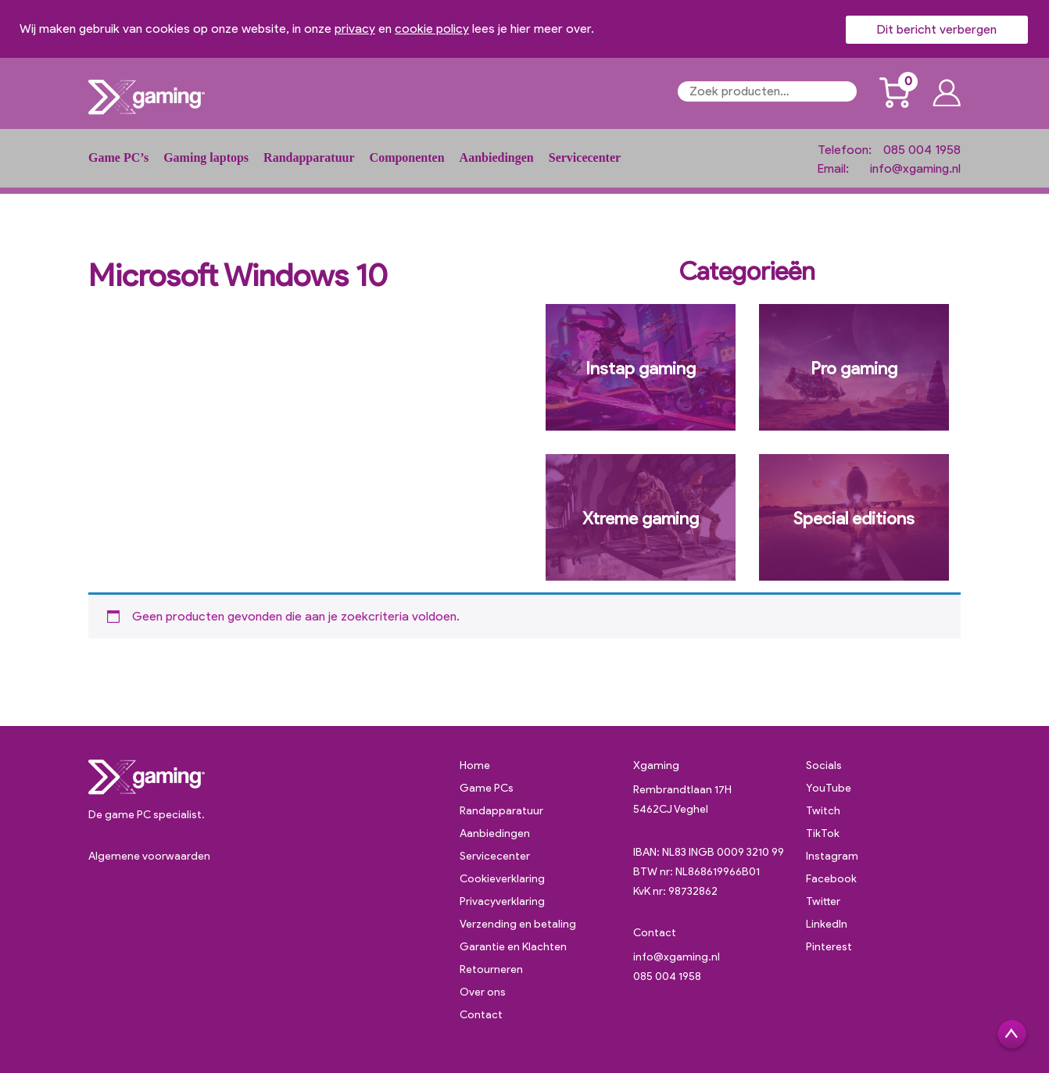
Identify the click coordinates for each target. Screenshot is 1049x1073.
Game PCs (487, 788)
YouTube (828, 788)
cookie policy (432, 28)
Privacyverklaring (502, 901)
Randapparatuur (308, 157)
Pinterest (829, 946)
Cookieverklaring (502, 878)
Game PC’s (118, 157)
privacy (355, 28)
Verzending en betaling (518, 924)
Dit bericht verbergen (937, 29)
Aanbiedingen (497, 157)
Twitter (823, 901)
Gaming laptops (206, 157)
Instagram (832, 856)
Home (475, 765)
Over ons (483, 992)
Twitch (823, 810)
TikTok (823, 833)
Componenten (407, 157)
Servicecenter (585, 157)
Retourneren (491, 969)
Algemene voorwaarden (149, 856)
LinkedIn (826, 924)
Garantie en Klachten (513, 946)
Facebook (831, 878)
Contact (481, 1014)
